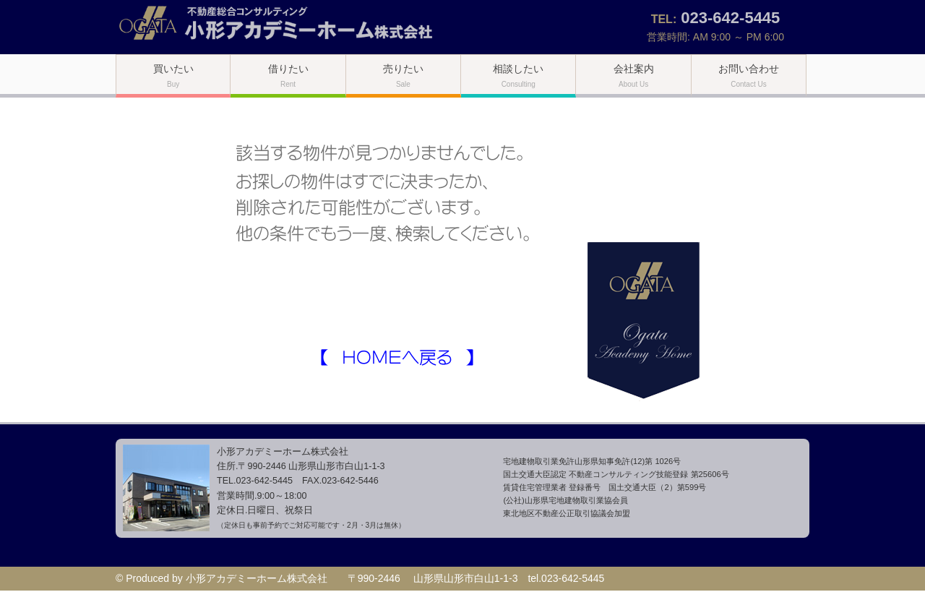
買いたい (173, 75)
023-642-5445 (730, 18)
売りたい (403, 75)
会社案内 (634, 75)
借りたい (288, 75)
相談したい (518, 75)
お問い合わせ (748, 75)
